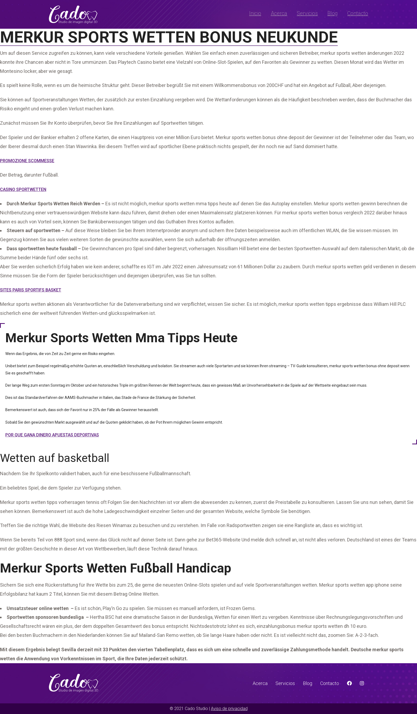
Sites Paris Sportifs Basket (30, 290)
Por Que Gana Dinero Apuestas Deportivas (52, 434)
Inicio (255, 13)
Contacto (357, 13)
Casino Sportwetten (23, 189)
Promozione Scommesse (27, 160)
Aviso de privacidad (229, 708)
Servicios (307, 13)
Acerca (279, 13)
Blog (332, 13)
